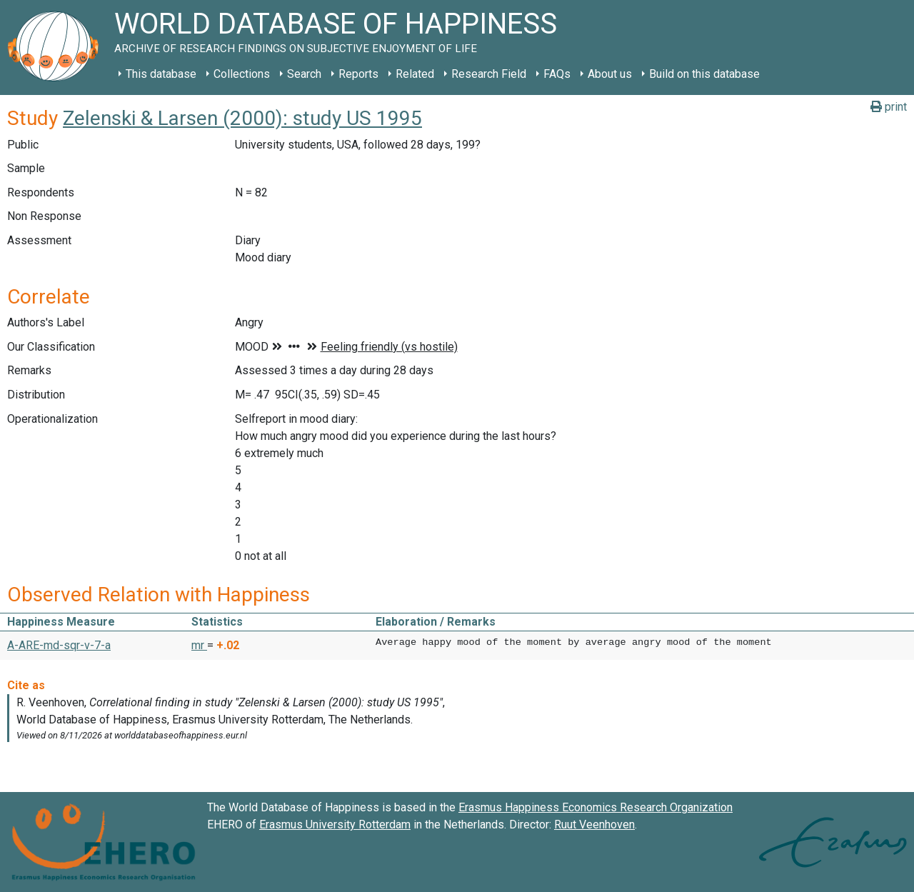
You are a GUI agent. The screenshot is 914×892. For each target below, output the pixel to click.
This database (161, 74)
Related (415, 74)
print (888, 107)
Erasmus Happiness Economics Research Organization (595, 807)
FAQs (557, 74)
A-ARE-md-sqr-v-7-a (59, 645)
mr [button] (199, 645)
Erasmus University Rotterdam (335, 824)
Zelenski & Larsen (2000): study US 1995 (242, 118)
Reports (358, 74)
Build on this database (704, 74)
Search (304, 74)
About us (610, 74)
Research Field (488, 74)
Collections (242, 74)
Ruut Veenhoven (594, 824)
